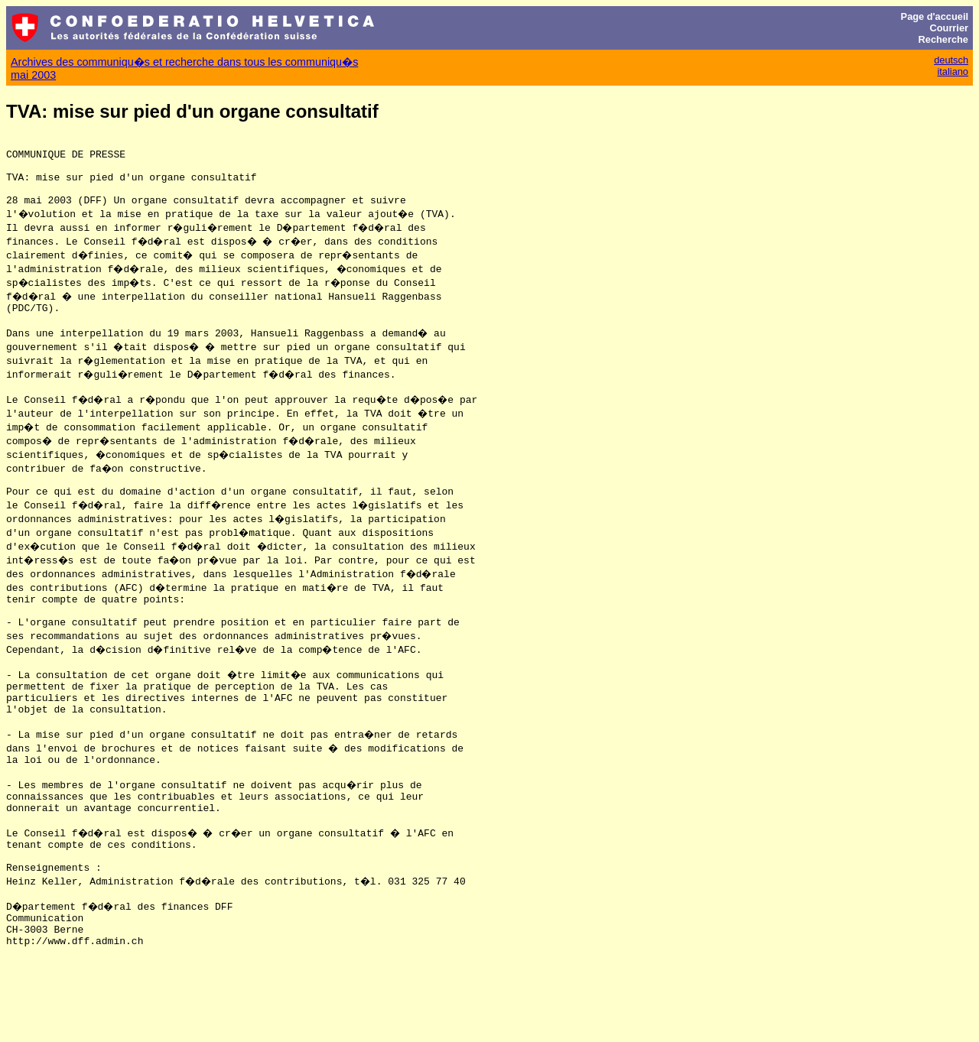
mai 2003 (33, 75)
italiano (952, 71)
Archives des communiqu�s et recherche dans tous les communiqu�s (184, 62)
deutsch (951, 60)
